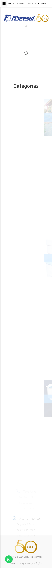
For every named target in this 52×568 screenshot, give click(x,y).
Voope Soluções (35, 563)
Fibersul (12, 556)
